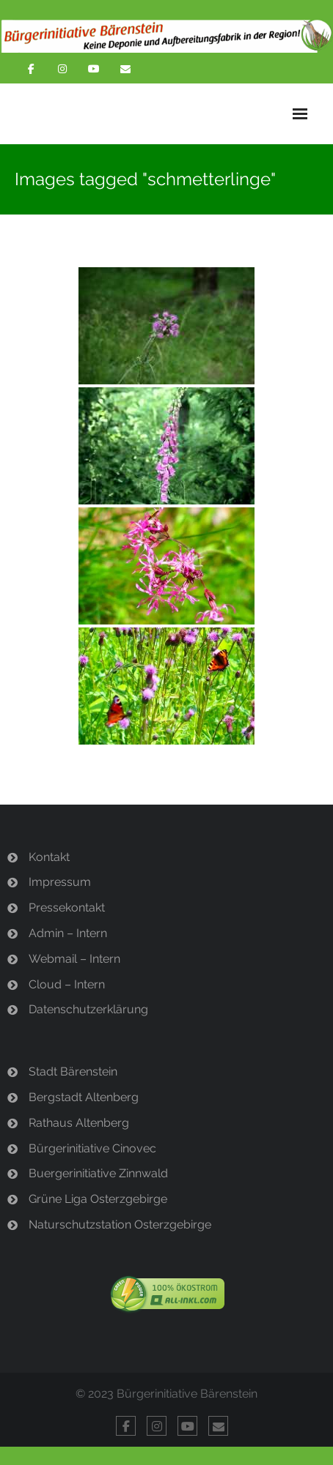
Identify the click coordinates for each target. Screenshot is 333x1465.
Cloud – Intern (67, 984)
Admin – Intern (68, 933)
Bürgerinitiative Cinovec (92, 1148)
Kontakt (49, 857)
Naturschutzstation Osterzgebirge (120, 1224)
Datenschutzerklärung (88, 1009)
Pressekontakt (67, 907)
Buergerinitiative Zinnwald (98, 1173)
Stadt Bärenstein (73, 1071)
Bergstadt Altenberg (84, 1097)
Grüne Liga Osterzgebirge (98, 1199)
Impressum (60, 882)
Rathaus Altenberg (79, 1123)
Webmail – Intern (74, 959)
